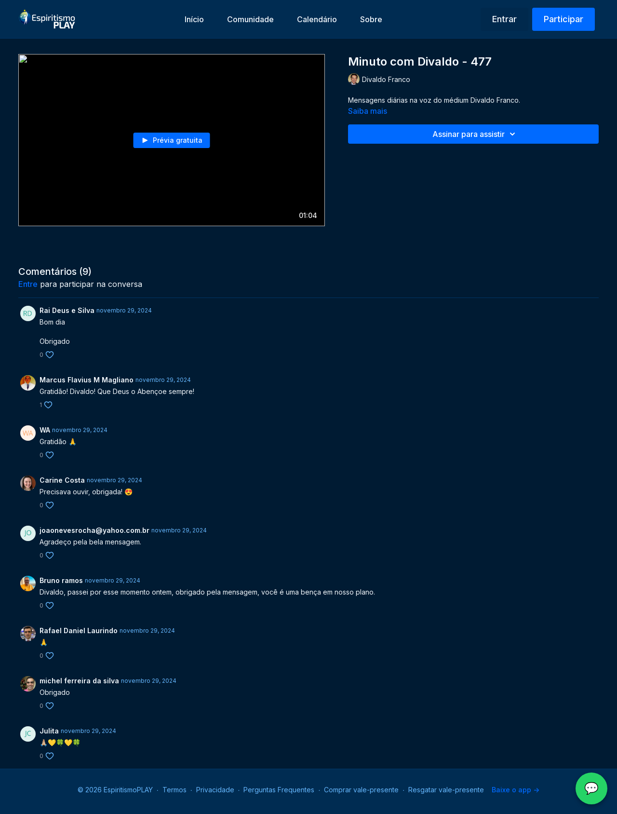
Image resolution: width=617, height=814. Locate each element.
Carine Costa (62, 480)
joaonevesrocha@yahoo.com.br (94, 530)
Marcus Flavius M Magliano (87, 380)
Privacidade (215, 790)
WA (45, 430)
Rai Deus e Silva (67, 310)
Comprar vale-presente (361, 790)
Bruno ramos (61, 580)
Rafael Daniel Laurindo (79, 630)
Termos (174, 790)
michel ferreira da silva (79, 681)
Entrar (504, 19)
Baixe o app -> (515, 790)
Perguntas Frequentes (278, 790)
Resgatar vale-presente (446, 790)
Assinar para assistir (475, 134)
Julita (49, 731)
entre (28, 284)
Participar (563, 19)
